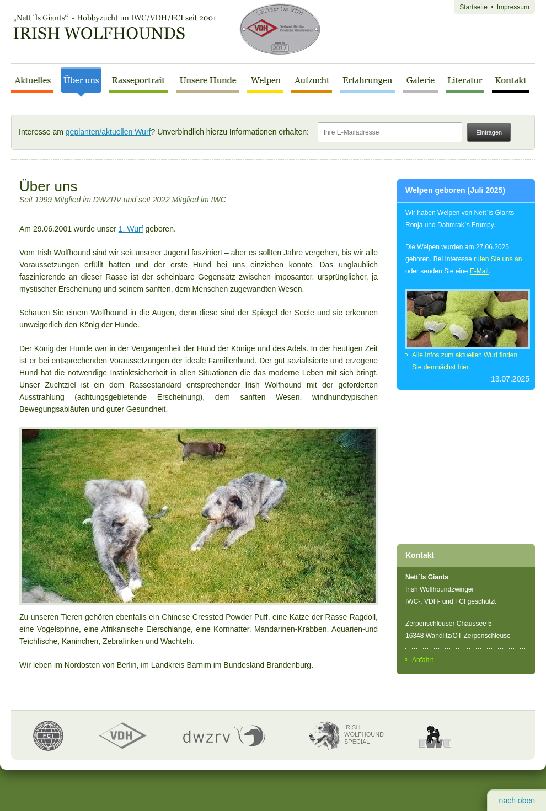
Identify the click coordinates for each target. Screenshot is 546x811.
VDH (123, 735)
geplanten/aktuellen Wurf (108, 131)
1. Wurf (131, 228)
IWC (435, 735)
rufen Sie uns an (498, 259)
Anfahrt (422, 660)
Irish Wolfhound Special (342, 735)
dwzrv (224, 735)
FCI (48, 736)
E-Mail (479, 271)
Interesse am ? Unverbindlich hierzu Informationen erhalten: (241, 131)
